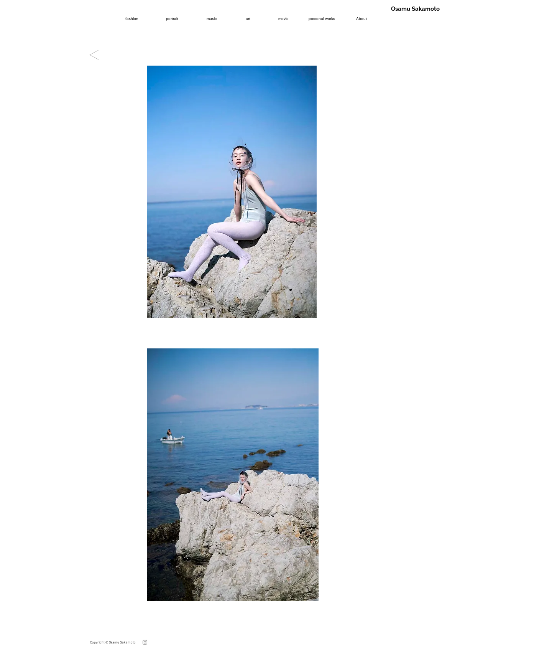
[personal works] (322, 18)
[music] (211, 18)
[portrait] (172, 18)
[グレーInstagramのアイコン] (145, 642)
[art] (248, 18)
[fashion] (131, 18)
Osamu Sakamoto (122, 642)
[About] (361, 18)
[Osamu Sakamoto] (415, 8)
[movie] (283, 18)
